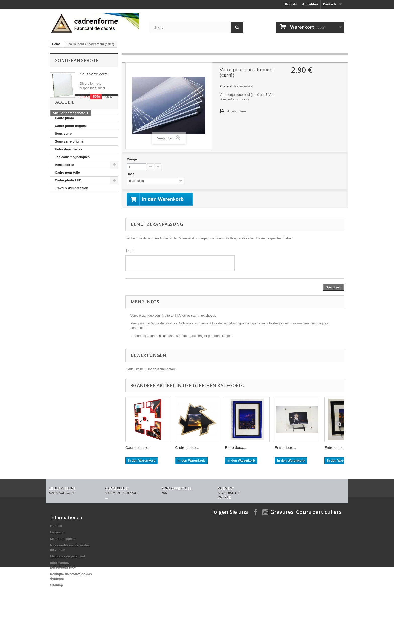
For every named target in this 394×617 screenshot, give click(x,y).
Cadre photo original (71, 155)
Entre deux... (235, 448)
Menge (132, 159)
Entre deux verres (68, 178)
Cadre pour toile (67, 202)
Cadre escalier (137, 448)
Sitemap (56, 585)
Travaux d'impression (71, 217)
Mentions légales (63, 539)
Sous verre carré (94, 74)
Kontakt (291, 4)
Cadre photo (64, 147)
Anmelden (310, 4)
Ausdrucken (236, 111)
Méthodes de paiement (67, 556)
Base (131, 174)
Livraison (57, 532)
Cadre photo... (187, 448)
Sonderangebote (77, 60)
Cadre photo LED (68, 210)
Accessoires (64, 194)
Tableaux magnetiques (72, 186)
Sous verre (63, 163)
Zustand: (226, 86)
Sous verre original (69, 171)
